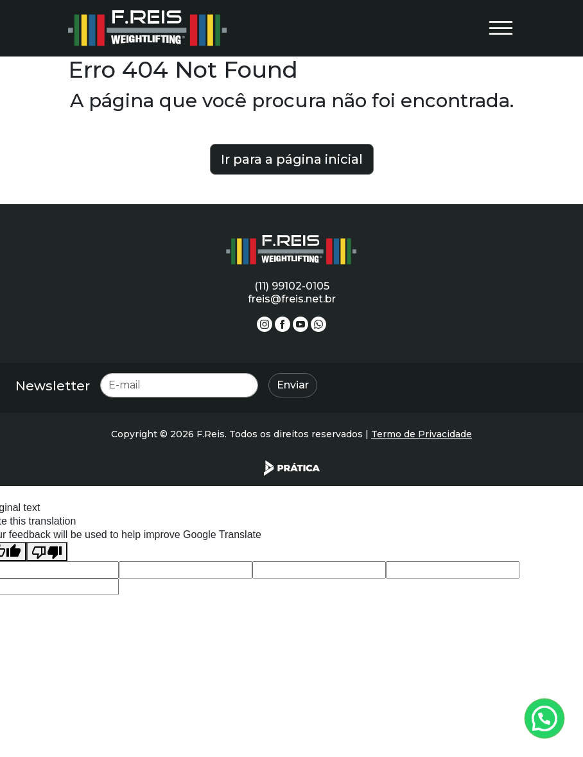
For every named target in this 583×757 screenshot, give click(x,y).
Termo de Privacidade (421, 434)
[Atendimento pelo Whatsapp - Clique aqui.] (544, 718)
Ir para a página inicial (292, 159)
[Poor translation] (46, 551)
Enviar (293, 385)
